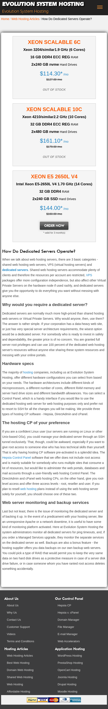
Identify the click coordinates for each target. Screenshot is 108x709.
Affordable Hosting (18, 691)
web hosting (28, 489)
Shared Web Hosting (20, 677)
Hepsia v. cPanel (68, 612)
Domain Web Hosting (20, 670)
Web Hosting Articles (25, 19)
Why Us (12, 612)
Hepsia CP (64, 605)
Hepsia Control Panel (16, 457)
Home (5, 19)
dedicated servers (15, 270)
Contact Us (14, 619)
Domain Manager (68, 619)
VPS (89, 275)
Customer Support (18, 627)
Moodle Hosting (67, 691)
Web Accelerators (69, 641)
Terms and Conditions (20, 641)
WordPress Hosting (70, 655)
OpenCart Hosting (69, 670)
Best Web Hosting (18, 662)
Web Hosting (15, 684)
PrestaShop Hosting (70, 662)
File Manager (66, 627)
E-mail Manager (68, 634)
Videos (11, 634)
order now (54, 226)
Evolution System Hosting (43, 4)
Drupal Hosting (67, 684)
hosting (28, 372)
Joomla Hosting (67, 677)
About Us (12, 605)
